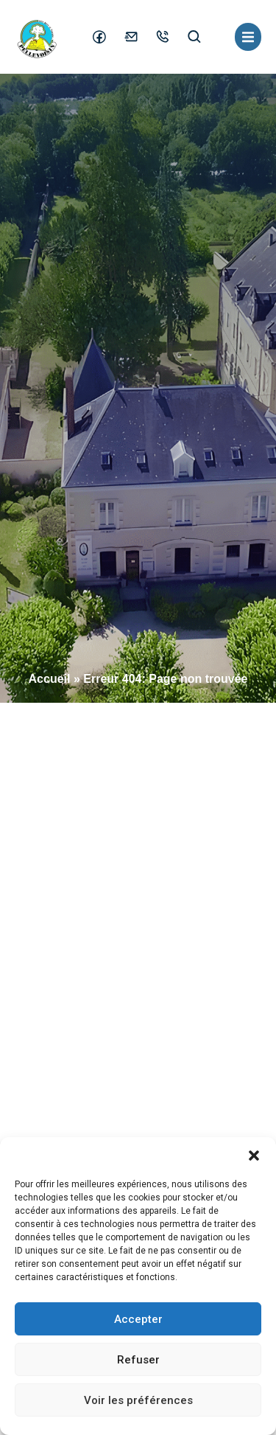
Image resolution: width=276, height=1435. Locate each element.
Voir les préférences (138, 1400)
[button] (254, 1155)
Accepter (138, 1319)
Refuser (138, 1359)
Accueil (50, 679)
